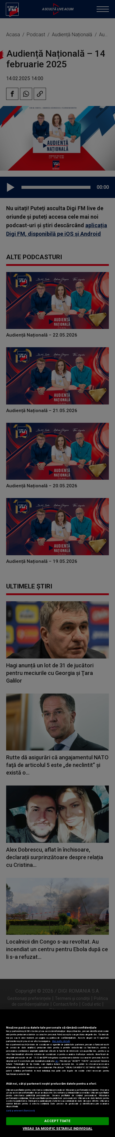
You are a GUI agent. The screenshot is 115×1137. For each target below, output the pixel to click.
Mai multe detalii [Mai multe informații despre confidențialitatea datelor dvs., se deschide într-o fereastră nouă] (61, 1041)
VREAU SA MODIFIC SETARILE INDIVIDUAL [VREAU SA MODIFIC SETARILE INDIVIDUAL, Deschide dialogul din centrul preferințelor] (57, 1129)
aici (56, 1061)
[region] (57, 1073)
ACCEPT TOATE (57, 1121)
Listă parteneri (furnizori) (20, 1110)
